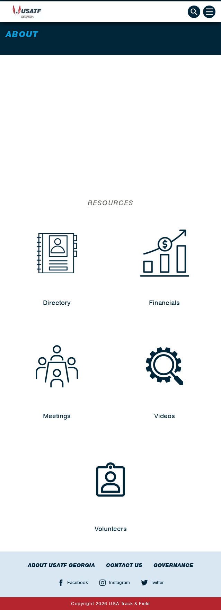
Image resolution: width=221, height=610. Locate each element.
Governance (173, 565)
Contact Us (124, 565)
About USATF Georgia (61, 565)
